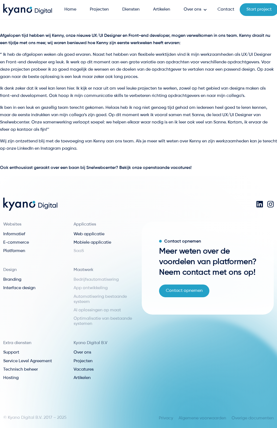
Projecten (99, 9)
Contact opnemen (184, 291)
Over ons (192, 9)
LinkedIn (26, 148)
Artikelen (161, 9)
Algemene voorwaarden (202, 418)
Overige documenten (253, 418)
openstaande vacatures (166, 168)
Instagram (51, 148)
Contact (225, 9)
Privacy (166, 418)
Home (70, 9)
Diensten (131, 9)
